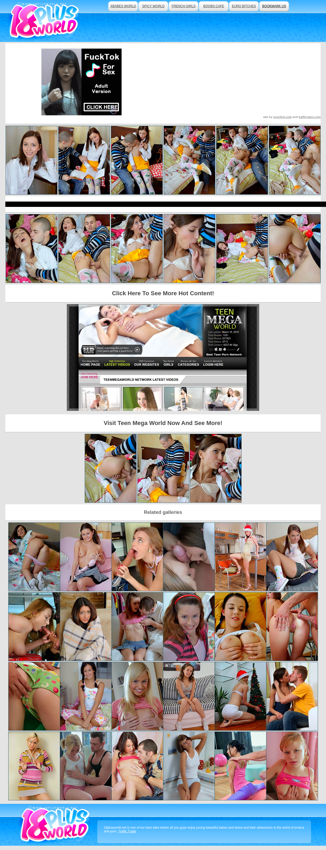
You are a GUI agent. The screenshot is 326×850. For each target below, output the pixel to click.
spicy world (153, 6)
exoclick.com (282, 117)
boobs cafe (213, 6)
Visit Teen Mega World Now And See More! (163, 423)
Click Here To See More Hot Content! (163, 293)
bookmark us (274, 6)
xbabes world (123, 6)
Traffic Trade (127, 831)
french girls (183, 6)
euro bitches (244, 6)
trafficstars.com (309, 117)
